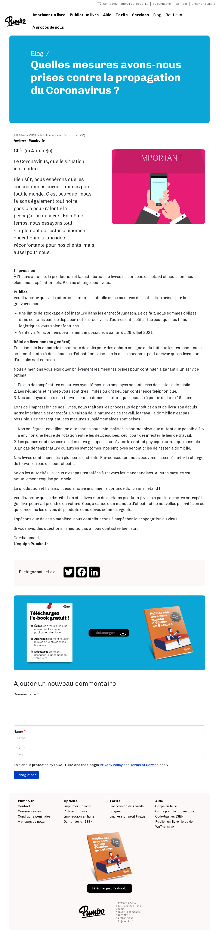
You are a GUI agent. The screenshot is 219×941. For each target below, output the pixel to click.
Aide (107, 15)
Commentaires (29, 811)
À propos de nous (48, 27)
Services (140, 15)
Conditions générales (34, 816)
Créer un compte (203, 4)
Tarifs (122, 15)
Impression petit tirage (127, 816)
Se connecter (162, 4)
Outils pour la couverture (174, 811)
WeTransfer (164, 827)
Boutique (174, 15)
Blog (157, 15)
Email (18, 748)
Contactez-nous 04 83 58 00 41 (125, 4)
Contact (181, 4)
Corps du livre (166, 806)
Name (18, 731)
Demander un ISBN (78, 822)
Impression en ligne (79, 816)
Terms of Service (144, 765)
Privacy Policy (111, 765)
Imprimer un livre (49, 15)
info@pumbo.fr (125, 921)
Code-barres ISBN (169, 816)
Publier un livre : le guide (174, 822)
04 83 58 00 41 (124, 918)
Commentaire (25, 694)
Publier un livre (84, 15)
